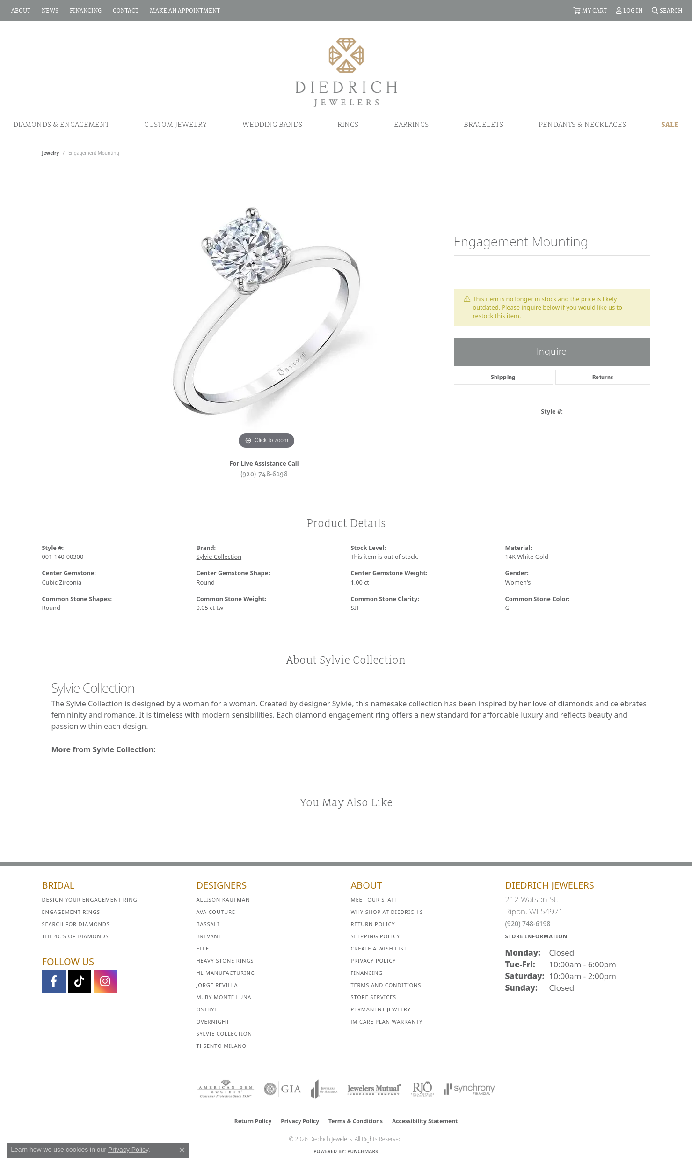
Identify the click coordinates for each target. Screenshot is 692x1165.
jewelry (50, 152)
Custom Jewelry (175, 124)
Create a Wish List (379, 948)
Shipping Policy (376, 936)
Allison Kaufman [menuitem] (223, 899)
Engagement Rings (71, 911)
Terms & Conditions (355, 1121)
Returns (602, 377)
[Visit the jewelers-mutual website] (374, 1089)
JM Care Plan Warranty (387, 1021)
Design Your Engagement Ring (90, 899)
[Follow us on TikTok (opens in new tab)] (79, 981)
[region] (266, 311)
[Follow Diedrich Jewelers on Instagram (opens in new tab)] (105, 981)
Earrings (411, 124)
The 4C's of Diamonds (75, 936)
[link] (19, 10)
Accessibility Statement (425, 1121)
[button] (590, 10)
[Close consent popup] (182, 1150)
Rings (347, 124)
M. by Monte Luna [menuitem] (224, 997)
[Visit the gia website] (282, 1089)
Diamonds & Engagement (61, 124)
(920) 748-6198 (264, 473)
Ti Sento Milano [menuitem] (222, 1045)
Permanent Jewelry (381, 1009)
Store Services (373, 997)
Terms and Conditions (386, 984)
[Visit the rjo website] (422, 1089)
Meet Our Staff (374, 899)
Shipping (503, 377)
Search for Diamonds (76, 924)
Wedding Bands (272, 124)
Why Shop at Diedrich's (387, 911)
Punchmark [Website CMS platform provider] (363, 1151)
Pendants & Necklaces (582, 124)
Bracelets (483, 124)
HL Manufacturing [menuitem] (226, 972)
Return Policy (373, 924)
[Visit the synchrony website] (469, 1089)
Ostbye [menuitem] (207, 1009)
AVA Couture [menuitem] (216, 911)
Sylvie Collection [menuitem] (224, 1033)
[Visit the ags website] (226, 1089)
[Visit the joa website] (324, 1089)
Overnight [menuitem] (213, 1021)
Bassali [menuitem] (208, 924)
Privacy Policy (373, 960)
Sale (670, 124)
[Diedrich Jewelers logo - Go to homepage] (346, 71)
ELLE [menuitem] (203, 948)
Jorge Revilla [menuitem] (217, 984)
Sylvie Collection (219, 556)
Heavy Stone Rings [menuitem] (225, 960)
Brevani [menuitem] (209, 936)
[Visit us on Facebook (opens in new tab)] (54, 981)
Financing (367, 972)
